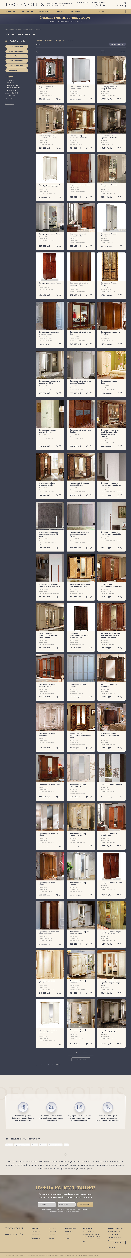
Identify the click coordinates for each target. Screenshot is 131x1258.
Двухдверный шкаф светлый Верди (47, 431)
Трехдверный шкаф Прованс (78, 982)
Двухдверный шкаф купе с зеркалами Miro (49, 382)
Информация (75, 11)
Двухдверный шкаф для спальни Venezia (49, 333)
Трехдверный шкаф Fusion (111, 785)
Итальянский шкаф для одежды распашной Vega (49, 585)
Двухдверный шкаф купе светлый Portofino (80, 382)
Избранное (52, 1231)
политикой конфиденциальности (71, 1211)
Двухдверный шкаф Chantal (109, 186)
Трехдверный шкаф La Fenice (48, 835)
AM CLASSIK (9, 83)
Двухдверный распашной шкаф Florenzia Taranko (49, 186)
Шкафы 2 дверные (16, 46)
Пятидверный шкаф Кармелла (47, 734)
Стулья (34, 1145)
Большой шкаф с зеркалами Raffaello (109, 137)
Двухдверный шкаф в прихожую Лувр (79, 284)
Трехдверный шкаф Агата (111, 883)
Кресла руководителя (22, 1145)
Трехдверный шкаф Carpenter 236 (78, 786)
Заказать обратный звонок (85, 6)
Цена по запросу (75, 99)
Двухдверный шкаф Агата (50, 283)
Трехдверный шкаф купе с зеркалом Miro (80, 933)
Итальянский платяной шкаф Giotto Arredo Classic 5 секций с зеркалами (110, 433)
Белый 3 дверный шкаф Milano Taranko (79, 88)
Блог (66, 1235)
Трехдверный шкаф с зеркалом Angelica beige (110, 982)
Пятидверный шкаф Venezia (78, 685)
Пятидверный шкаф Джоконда (109, 685)
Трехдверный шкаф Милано (47, 982)
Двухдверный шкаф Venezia (109, 235)
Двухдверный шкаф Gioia (49, 234)
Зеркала (9, 1145)
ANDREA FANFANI (11, 85)
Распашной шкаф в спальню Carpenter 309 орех (110, 735)
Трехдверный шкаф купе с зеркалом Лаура (111, 933)
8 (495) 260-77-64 (83, 3)
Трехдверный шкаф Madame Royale (78, 835)
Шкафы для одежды (23, 29)
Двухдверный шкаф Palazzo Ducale (78, 235)
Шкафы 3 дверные (16, 51)
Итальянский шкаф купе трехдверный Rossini (80, 585)
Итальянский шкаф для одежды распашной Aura (111, 484)
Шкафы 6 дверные (16, 65)
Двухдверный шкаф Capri (80, 185)
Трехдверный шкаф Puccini (47, 884)
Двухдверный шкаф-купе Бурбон (80, 431)
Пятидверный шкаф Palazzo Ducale (47, 685)
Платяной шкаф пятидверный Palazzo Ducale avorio (48, 635)
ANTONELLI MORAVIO (13, 90)
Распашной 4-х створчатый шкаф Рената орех (80, 735)
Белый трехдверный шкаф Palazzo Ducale (47, 137)
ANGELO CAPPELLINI (12, 88)
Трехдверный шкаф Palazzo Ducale (109, 835)
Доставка (52, 1235)
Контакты (60, 11)
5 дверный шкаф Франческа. (46, 88)
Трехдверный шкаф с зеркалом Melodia (79, 1031)
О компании (69, 1231)
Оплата (51, 1238)
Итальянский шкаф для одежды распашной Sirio (111, 533)
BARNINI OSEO (10, 96)
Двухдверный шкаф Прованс (109, 382)
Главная (7, 29)
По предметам (27, 11)
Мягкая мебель (44, 11)
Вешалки (43, 1145)
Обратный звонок (117, 1242)
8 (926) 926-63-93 (98, 3)
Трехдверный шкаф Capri (49, 785)
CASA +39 (9, 101)
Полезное (53, 1228)
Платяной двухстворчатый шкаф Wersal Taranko (79, 635)
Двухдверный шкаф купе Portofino (111, 333)
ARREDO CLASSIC (11, 93)
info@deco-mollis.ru (114, 1237)
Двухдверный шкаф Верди (109, 284)
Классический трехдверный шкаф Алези (111, 585)
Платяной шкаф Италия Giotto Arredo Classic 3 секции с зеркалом (110, 635)
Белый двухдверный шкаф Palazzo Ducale (109, 88)
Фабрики (68, 1238)
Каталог (13, 29)
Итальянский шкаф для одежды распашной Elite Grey (49, 534)
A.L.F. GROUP (10, 80)
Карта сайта (111, 1247)
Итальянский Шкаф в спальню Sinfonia (47, 484)
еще (66, 1145)
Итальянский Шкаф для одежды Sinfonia (79, 484)
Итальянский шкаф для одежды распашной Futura (79, 534)
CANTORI (8, 98)
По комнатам (10, 11)
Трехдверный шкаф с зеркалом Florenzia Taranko (48, 1032)
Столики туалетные (55, 1145)
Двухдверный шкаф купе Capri (80, 333)
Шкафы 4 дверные (16, 56)
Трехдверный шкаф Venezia (78, 884)
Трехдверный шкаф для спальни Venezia (49, 933)
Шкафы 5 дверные (16, 61)
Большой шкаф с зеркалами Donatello (78, 137)
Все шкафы (13, 70)
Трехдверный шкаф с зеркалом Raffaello (109, 1031)
